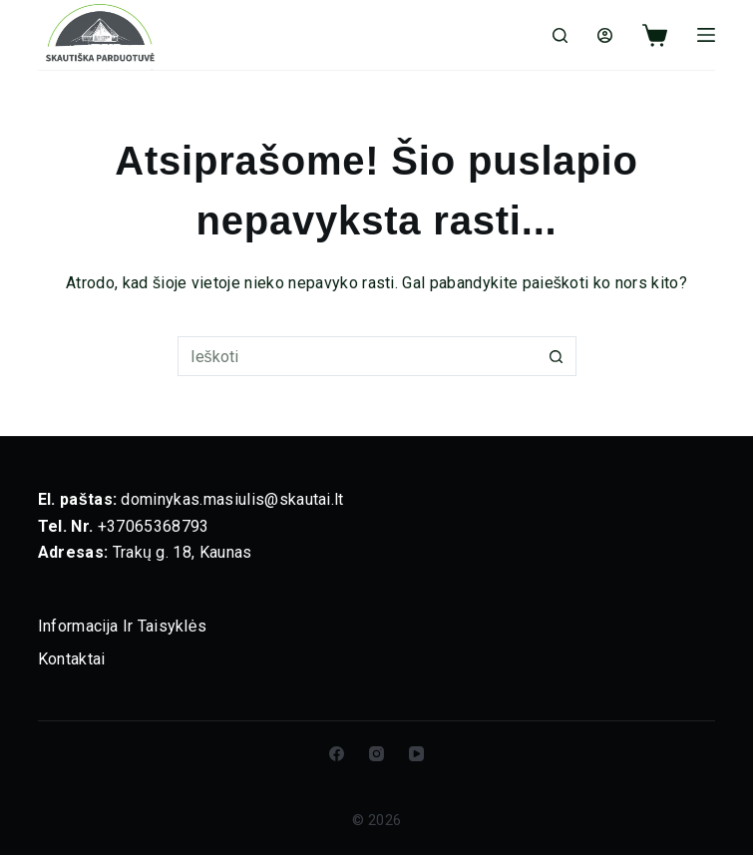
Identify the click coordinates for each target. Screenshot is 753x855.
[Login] (604, 35)
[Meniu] (706, 35)
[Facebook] (336, 753)
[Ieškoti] (560, 35)
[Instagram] (376, 753)
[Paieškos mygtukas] (556, 356)
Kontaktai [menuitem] (72, 658)
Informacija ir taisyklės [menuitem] (122, 626)
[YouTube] (416, 753)
